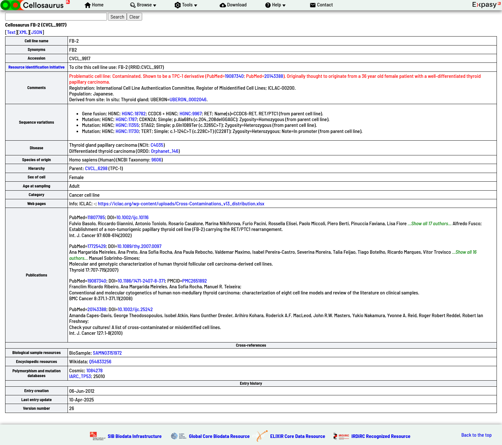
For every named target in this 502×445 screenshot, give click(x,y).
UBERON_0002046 (188, 99)
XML (23, 32)
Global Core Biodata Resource (219, 436)
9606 (156, 159)
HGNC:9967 (191, 113)
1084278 (94, 370)
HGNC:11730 (127, 131)
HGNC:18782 (134, 113)
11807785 (96, 217)
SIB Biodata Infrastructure (135, 436)
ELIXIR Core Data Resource (297, 436)
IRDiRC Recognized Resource (381, 436)
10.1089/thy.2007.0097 (139, 246)
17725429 (96, 246)
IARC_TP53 (80, 376)
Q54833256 (100, 361)
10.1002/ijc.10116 (133, 217)
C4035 (156, 145)
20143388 (273, 76)
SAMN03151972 (107, 353)
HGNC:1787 (126, 119)
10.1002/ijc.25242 (135, 309)
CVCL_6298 (96, 168)
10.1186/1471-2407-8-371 (141, 280)
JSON (36, 32)
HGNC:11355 (127, 125)
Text (11, 32)
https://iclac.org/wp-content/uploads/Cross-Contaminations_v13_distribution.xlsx (181, 203)
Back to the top (476, 435)
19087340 (234, 76)
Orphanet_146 (164, 151)
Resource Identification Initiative (36, 67)
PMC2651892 (194, 280)
